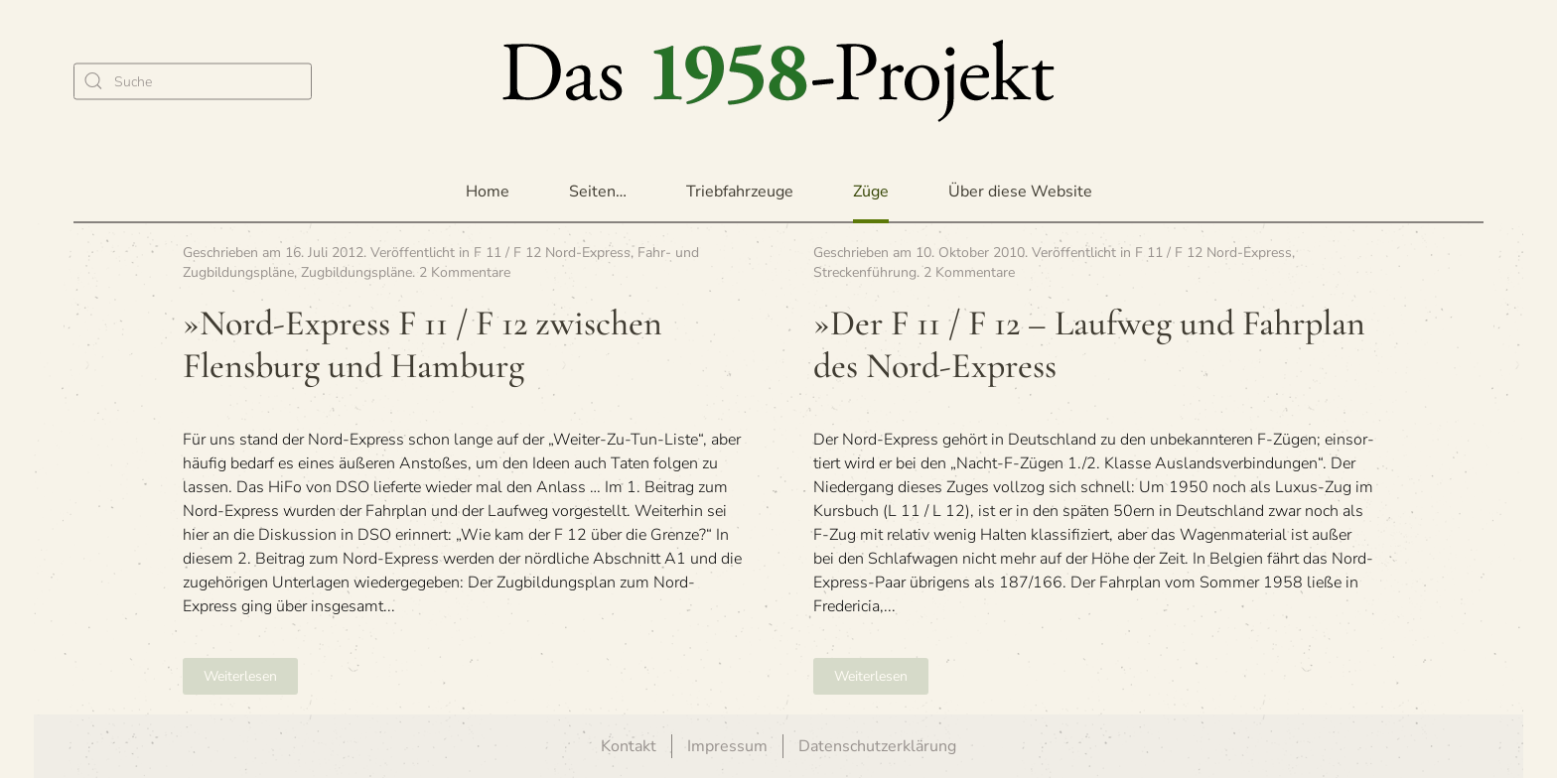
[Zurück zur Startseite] (778, 81)
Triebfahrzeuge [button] (739, 191)
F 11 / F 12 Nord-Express (552, 252)
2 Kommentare (464, 272)
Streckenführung (865, 272)
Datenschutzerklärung (877, 746)
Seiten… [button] (598, 191)
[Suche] (192, 81)
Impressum (727, 746)
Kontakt (628, 746)
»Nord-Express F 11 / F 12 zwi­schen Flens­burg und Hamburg (422, 344)
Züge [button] (871, 191)
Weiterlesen (240, 676)
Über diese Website (1020, 191)
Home (487, 191)
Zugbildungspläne (356, 272)
